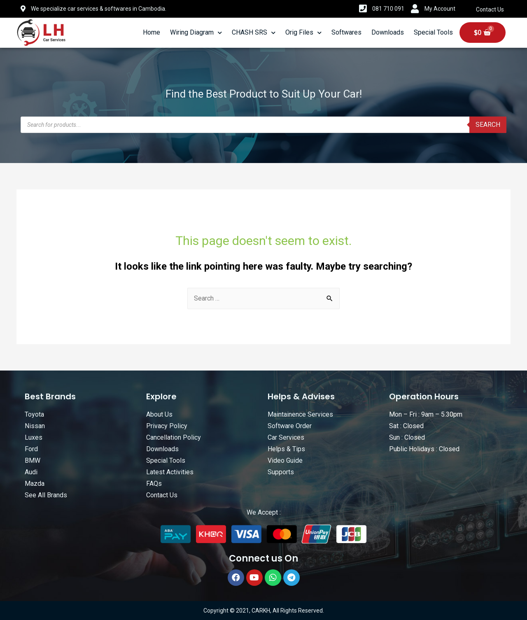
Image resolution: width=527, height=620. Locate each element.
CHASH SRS (253, 32)
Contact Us (490, 9)
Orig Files (303, 32)
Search (488, 124)
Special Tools (433, 32)
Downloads (387, 32)
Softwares (346, 32)
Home (151, 32)
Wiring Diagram (196, 32)
